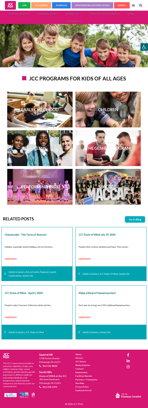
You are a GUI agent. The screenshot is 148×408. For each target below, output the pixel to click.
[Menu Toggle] (133, 5)
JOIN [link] (24, 6)
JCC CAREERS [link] (41, 6)
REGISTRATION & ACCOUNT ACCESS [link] (92, 6)
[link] (144, 47)
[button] (140, 6)
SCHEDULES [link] (61, 6)
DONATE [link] (122, 6)
